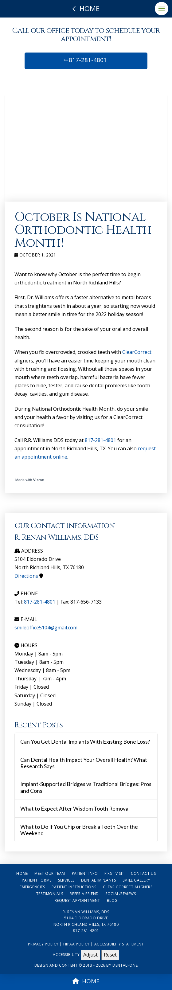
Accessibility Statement (119, 944)
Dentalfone (125, 965)
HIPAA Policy (76, 944)
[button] (161, 8)
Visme (38, 480)
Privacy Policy (43, 944)
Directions (26, 576)
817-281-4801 (85, 60)
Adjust (90, 954)
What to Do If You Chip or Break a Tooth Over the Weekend (79, 830)
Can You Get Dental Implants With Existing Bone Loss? (85, 741)
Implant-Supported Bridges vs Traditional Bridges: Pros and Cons (85, 787)
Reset (110, 954)
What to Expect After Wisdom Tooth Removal (75, 808)
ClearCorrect (136, 352)
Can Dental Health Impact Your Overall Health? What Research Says (83, 763)
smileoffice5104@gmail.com (45, 627)
